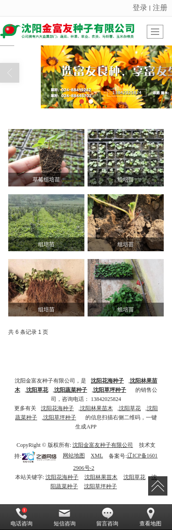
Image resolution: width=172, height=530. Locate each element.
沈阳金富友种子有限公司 (102, 445)
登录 (140, 7)
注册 (160, 7)
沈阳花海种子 (57, 408)
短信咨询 (65, 517)
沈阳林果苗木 (96, 408)
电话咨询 (22, 517)
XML (97, 455)
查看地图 (150, 517)
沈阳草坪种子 (59, 417)
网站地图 (74, 455)
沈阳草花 (130, 408)
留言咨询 (107, 517)
